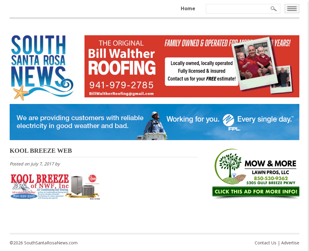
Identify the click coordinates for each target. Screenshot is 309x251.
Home (188, 8)
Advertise (290, 243)
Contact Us (265, 243)
